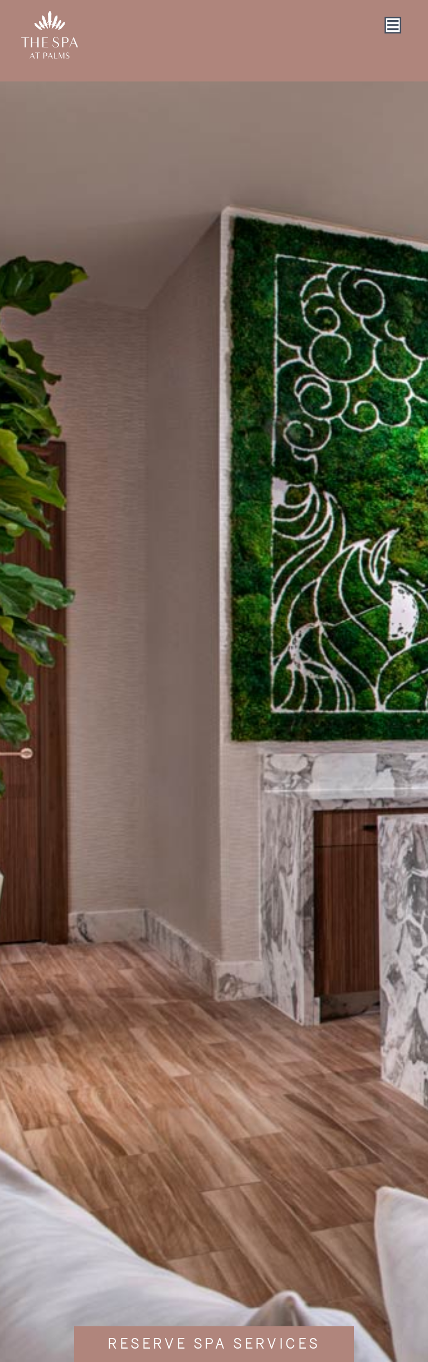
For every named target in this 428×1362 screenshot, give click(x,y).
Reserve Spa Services (214, 1344)
